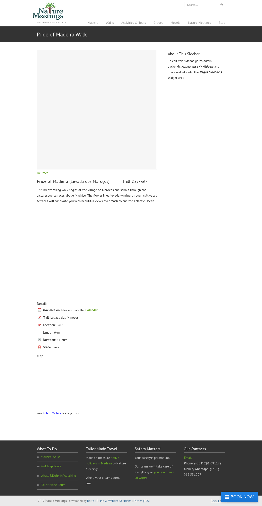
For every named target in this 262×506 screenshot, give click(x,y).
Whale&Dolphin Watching (58, 475)
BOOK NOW (242, 497)
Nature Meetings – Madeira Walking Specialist (52, 10)
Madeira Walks (50, 457)
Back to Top (219, 501)
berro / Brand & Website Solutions (109, 501)
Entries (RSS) (141, 501)
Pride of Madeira (52, 413)
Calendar (91, 310)
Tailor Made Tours (53, 485)
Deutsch (42, 173)
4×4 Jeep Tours (51, 466)
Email (188, 458)
